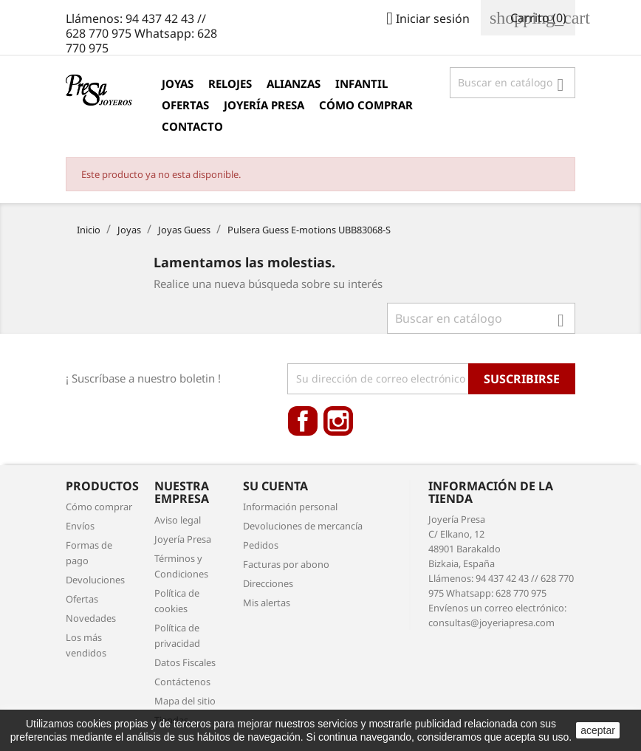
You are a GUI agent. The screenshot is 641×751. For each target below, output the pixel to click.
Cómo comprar (366, 104)
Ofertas (185, 104)
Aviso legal (177, 520)
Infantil (361, 83)
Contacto (192, 126)
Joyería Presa (264, 104)
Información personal (290, 506)
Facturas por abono (286, 564)
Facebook (303, 421)
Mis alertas (266, 602)
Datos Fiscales (185, 662)
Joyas (177, 83)
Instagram (338, 421)
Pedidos (260, 545)
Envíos (80, 525)
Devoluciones (95, 579)
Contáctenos (182, 681)
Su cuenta (275, 486)
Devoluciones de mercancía (303, 525)
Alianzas (293, 83)
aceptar (597, 730)
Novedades (91, 618)
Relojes (230, 83)
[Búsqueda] (512, 82)
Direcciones (268, 583)
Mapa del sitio (185, 700)
